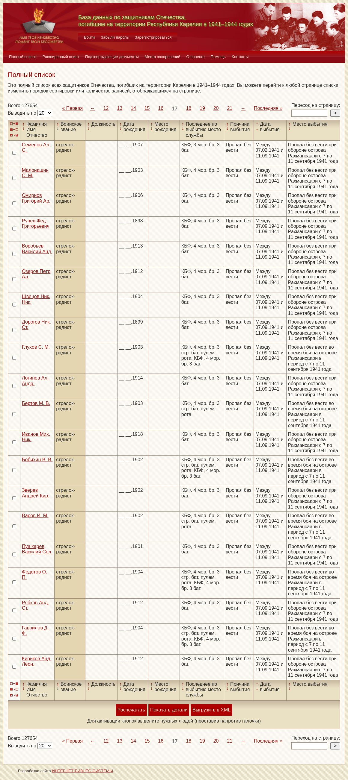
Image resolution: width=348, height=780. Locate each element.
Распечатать (131, 709)
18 (188, 108)
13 (119, 108)
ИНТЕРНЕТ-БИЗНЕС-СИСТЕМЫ (82, 771)
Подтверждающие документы (112, 56)
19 (202, 108)
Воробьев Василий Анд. (37, 248)
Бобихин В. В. (37, 459)
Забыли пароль (115, 37)
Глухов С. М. (36, 347)
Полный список (23, 56)
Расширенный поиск (61, 56)
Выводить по (22, 113)
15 (147, 108)
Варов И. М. (35, 515)
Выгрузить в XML (211, 709)
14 (133, 108)
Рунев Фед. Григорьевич (35, 223)
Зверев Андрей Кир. (35, 493)
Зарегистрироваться (153, 37)
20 (216, 108)
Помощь (218, 56)
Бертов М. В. (36, 403)
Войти (89, 37)
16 (160, 108)
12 (106, 108)
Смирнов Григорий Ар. (36, 198)
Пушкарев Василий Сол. (37, 549)
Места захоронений (162, 56)
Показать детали (168, 709)
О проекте (195, 56)
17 (175, 109)
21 (229, 108)
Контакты (240, 56)
